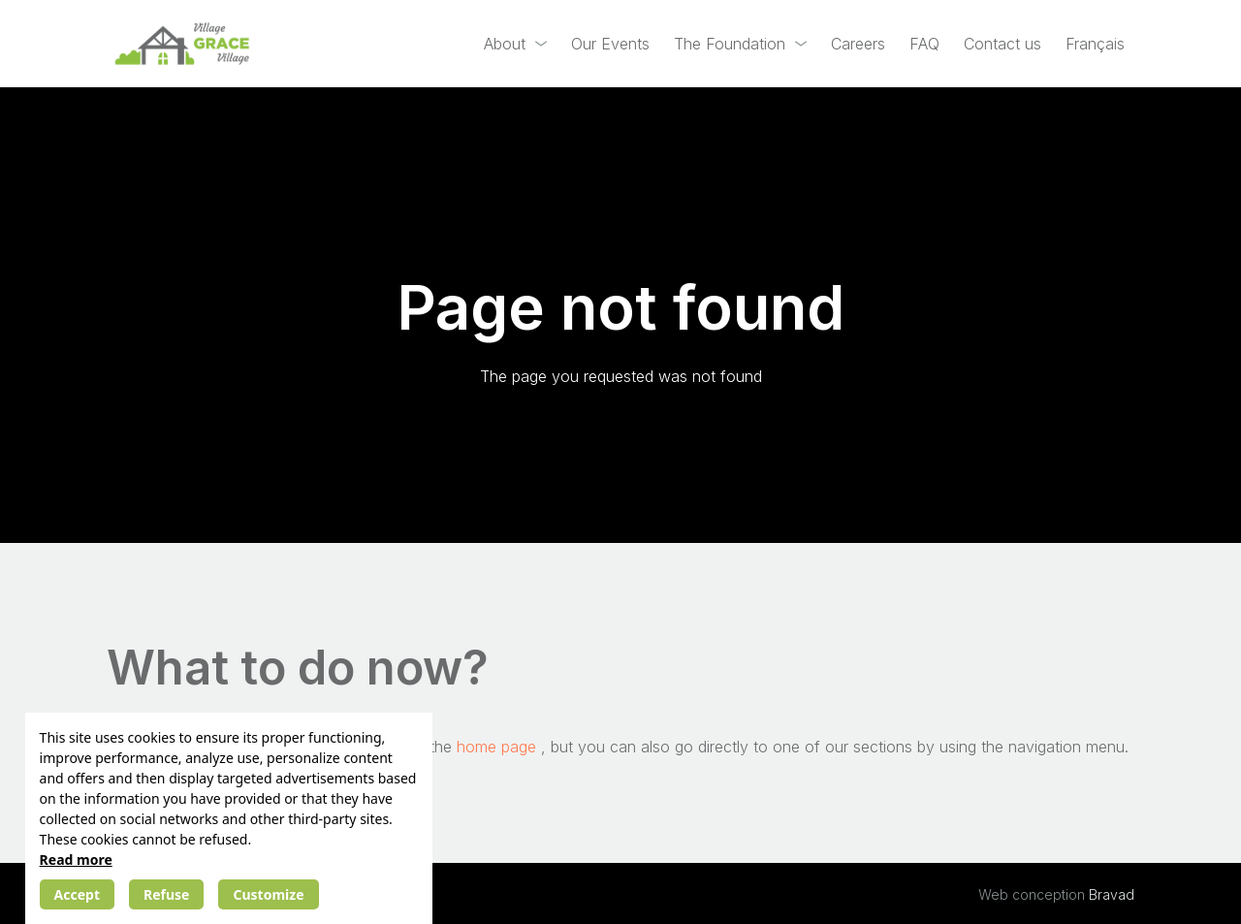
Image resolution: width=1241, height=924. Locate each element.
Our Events (610, 43)
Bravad (1111, 894)
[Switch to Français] (1095, 44)
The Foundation (729, 43)
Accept (77, 894)
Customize (268, 894)
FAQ (924, 43)
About (504, 43)
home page (499, 746)
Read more (76, 859)
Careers (858, 43)
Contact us (1002, 43)
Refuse (166, 894)
